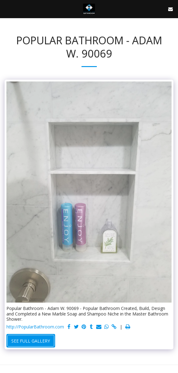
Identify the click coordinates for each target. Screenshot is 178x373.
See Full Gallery (30, 341)
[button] (7, 8)
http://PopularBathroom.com (35, 327)
